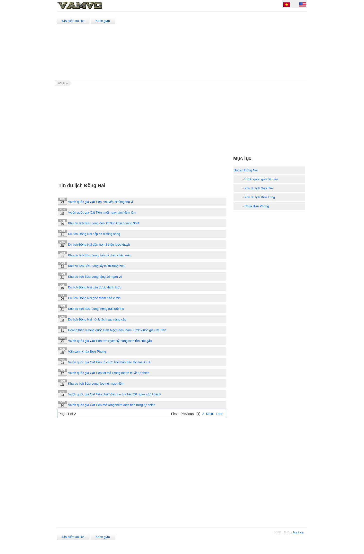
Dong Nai (63, 83)
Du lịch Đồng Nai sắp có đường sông (94, 234)
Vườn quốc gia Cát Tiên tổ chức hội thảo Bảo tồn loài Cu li (109, 362)
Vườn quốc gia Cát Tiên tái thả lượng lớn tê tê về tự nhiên (108, 373)
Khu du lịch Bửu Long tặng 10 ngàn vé (95, 276)
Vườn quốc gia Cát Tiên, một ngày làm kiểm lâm (102, 212)
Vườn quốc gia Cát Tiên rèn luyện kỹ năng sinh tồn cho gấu (110, 341)
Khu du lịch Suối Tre (258, 188)
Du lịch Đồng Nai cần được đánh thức (94, 287)
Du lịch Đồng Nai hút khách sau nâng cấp (97, 319)
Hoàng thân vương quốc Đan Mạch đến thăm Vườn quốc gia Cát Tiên (117, 330)
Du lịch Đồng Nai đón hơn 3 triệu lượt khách (99, 244)
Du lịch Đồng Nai (246, 170)
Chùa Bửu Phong (256, 206)
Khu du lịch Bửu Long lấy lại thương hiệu (96, 266)
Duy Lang (298, 532)
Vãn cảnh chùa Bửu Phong (87, 351)
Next (209, 414)
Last (219, 414)
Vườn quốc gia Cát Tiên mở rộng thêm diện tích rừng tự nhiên (111, 405)
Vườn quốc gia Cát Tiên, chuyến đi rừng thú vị (100, 202)
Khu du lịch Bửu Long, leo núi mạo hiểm (96, 383)
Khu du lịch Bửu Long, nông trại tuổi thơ (96, 309)
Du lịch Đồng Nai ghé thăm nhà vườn (94, 298)
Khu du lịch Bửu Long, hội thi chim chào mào (99, 255)
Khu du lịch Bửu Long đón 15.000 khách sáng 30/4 (103, 223)
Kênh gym (102, 21)
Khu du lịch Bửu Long (259, 197)
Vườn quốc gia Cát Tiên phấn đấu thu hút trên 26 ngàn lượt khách (114, 394)
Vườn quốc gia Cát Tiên (261, 179)
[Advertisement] (218, 46)
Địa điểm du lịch (73, 21)
